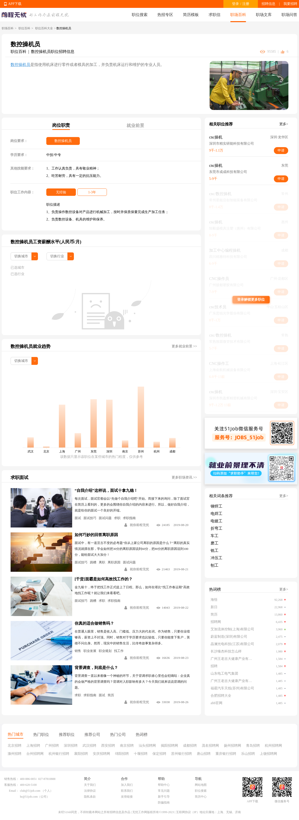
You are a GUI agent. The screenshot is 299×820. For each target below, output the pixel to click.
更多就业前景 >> (184, 346)
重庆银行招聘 (226, 754)
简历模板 (191, 15)
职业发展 (89, 651)
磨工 (214, 543)
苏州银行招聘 (181, 754)
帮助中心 (164, 785)
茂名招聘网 (210, 745)
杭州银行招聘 (59, 754)
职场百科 (238, 15)
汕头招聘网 (147, 745)
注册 (245, 4)
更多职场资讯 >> (184, 477)
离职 (102, 562)
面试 (78, 518)
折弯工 (216, 528)
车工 (214, 536)
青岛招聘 (253, 745)
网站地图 (201, 785)
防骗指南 (164, 802)
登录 (235, 4)
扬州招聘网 (232, 745)
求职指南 (129, 518)
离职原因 (114, 562)
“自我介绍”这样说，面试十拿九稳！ (106, 490)
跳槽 (93, 562)
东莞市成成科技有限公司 (228, 172)
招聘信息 (268, 4)
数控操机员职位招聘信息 (52, 51)
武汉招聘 (89, 745)
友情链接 (127, 796)
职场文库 (264, 15)
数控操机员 (20, 64)
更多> (283, 124)
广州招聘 (52, 745)
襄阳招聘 (81, 754)
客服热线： (11, 785)
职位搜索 (140, 15)
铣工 (214, 550)
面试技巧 (89, 518)
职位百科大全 (44, 28)
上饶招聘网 (268, 754)
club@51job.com (30, 790)
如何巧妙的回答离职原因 (96, 535)
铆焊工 (216, 506)
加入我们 (127, 785)
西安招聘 (108, 745)
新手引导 (164, 796)
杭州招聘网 (273, 745)
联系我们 (127, 790)
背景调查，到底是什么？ (96, 667)
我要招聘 (290, 4)
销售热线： (11, 779)
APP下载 (14, 4)
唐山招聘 (204, 754)
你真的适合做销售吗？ (94, 623)
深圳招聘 (71, 745)
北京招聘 (14, 745)
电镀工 (216, 521)
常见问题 (164, 790)
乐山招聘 (248, 754)
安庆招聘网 (101, 754)
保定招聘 (159, 754)
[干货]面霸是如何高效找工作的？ (104, 579)
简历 (111, 695)
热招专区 (165, 15)
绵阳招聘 (122, 754)
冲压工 (216, 558)
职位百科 (24, 28)
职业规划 (105, 651)
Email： (14, 790)
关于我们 (90, 785)
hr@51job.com (29, 796)
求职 (117, 518)
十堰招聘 (141, 754)
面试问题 (105, 518)
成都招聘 (190, 745)
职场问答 (289, 15)
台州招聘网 (35, 754)
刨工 (214, 565)
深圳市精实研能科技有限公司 (231, 143)
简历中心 (201, 796)
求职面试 (19, 477)
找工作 (119, 651)
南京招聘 (127, 745)
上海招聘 (33, 745)
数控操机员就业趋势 (30, 346)
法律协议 (90, 790)
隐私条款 (90, 796)
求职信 (214, 15)
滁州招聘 (14, 754)
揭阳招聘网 (169, 745)
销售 (78, 651)
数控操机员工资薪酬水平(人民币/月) (46, 241)
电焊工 (216, 513)
